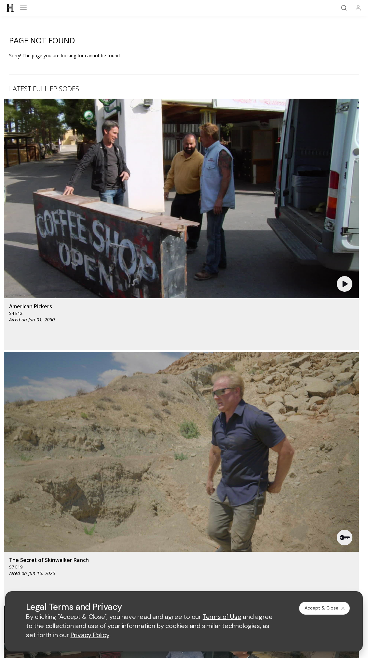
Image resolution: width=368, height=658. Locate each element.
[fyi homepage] (237, 451)
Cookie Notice (239, 582)
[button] (109, 148)
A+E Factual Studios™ (135, 511)
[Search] (344, 8)
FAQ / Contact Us (27, 547)
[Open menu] (23, 8)
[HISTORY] (10, 8)
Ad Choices (272, 582)
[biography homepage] (150, 470)
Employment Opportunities (244, 500)
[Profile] (358, 8)
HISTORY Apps (25, 496)
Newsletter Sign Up (29, 530)
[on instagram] (65, 564)
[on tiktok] (82, 564)
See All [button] (344, 346)
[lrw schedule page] (241, 470)
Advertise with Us (131, 500)
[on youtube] (47, 564)
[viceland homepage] (273, 451)
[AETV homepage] (124, 451)
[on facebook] (13, 564)
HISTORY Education (30, 480)
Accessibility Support (238, 511)
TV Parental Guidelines (240, 521)
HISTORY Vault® (26, 488)
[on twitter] (30, 564)
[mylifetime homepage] (166, 451)
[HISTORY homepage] (23, 456)
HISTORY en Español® (33, 513)
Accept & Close (325, 608)
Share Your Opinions (31, 539)
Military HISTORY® (28, 522)
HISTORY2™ (21, 505)
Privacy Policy (162, 582)
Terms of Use (127, 582)
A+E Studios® (127, 521)
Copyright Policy (200, 582)
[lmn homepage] (207, 451)
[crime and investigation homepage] (208, 470)
